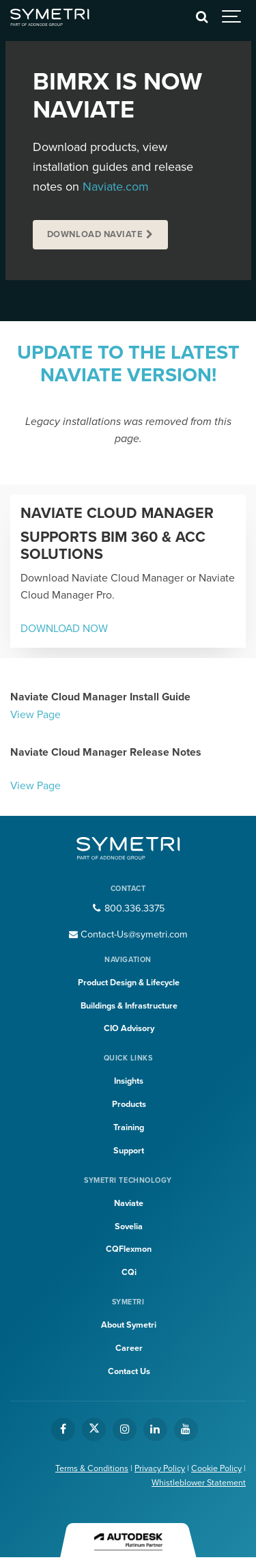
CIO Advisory (129, 1028)
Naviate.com (116, 186)
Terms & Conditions (91, 1468)
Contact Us (129, 1371)
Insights (128, 1080)
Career (129, 1348)
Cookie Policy (216, 1468)
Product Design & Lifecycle (129, 982)
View (22, 786)
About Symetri (128, 1324)
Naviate (128, 1203)
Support (128, 1150)
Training (128, 1127)
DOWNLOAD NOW (64, 628)
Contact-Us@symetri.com (128, 934)
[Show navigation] (232, 17)
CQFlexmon (129, 1249)
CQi (129, 1272)
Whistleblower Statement (199, 1482)
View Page (35, 715)
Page (49, 786)
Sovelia (129, 1226)
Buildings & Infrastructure (129, 1005)
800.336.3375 (128, 908)
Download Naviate (95, 234)
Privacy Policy (159, 1468)
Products (129, 1104)
